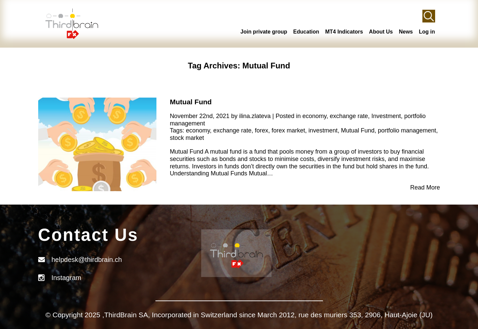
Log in (427, 32)
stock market (187, 137)
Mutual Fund (191, 102)
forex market (288, 130)
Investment (386, 116)
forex (261, 130)
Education (306, 32)
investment (323, 130)
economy (314, 116)
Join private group (264, 32)
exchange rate (349, 116)
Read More (425, 187)
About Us (381, 32)
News (406, 32)
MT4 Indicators (344, 32)
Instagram (66, 277)
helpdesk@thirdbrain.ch (87, 259)
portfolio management (407, 130)
